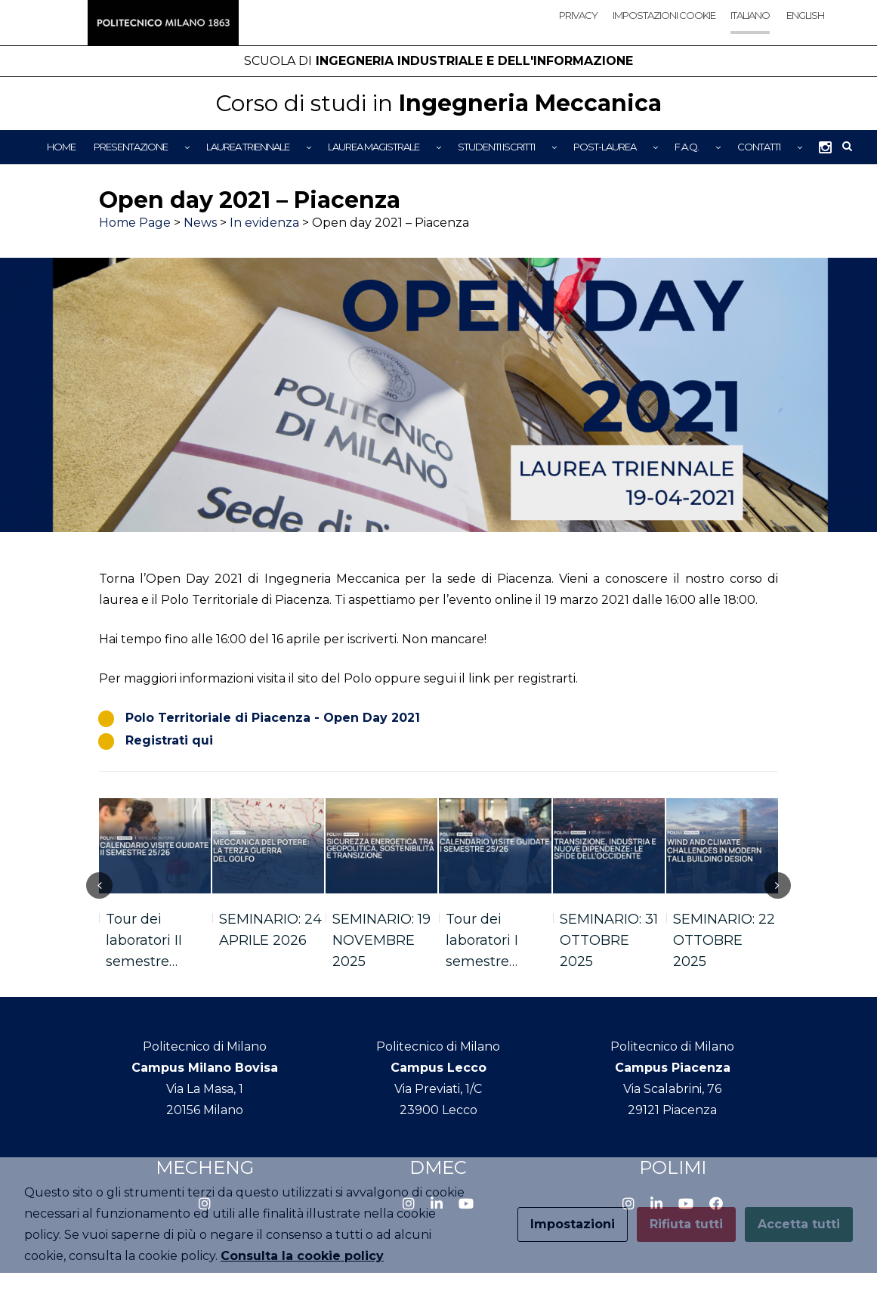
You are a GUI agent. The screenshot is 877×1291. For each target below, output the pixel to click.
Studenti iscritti (496, 147)
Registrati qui (169, 740)
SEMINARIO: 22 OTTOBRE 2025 (724, 940)
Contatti (758, 147)
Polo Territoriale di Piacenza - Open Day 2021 (272, 718)
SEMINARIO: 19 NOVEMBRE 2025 (381, 940)
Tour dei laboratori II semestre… (144, 940)
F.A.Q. (687, 147)
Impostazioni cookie (664, 15)
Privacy (578, 15)
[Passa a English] (804, 28)
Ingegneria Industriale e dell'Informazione (438, 61)
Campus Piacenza (672, 1067)
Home (61, 147)
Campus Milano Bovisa (204, 1067)
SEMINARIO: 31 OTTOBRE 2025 (609, 940)
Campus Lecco (438, 1067)
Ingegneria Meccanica (438, 103)
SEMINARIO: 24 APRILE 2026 (270, 930)
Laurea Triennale (247, 147)
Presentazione (131, 147)
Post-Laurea (604, 147)
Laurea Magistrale (373, 147)
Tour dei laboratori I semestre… (482, 940)
